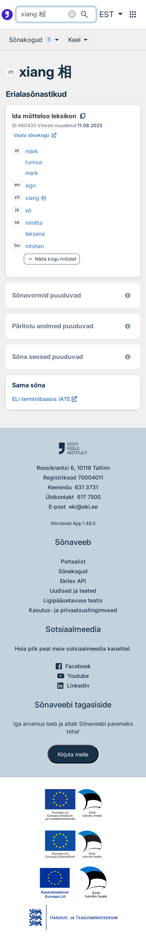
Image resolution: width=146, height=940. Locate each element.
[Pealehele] (7, 14)
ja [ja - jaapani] (17, 209)
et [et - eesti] (17, 150)
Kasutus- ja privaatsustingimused (73, 610)
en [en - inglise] (17, 184)
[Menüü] (133, 14)
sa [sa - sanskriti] (16, 222)
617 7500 (89, 497)
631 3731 (86, 487)
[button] (111, 14)
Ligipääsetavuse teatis (73, 600)
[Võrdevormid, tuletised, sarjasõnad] (127, 357)
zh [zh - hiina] (11, 72)
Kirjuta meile (73, 754)
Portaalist (73, 561)
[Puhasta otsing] (72, 14)
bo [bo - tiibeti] (17, 245)
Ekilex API (73, 581)
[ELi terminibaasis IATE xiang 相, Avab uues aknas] (44, 399)
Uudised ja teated (73, 590)
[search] (56, 14)
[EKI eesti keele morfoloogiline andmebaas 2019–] (127, 295)
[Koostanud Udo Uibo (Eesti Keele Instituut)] (127, 326)
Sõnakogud (73, 571)
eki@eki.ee (83, 506)
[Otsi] (84, 14)
